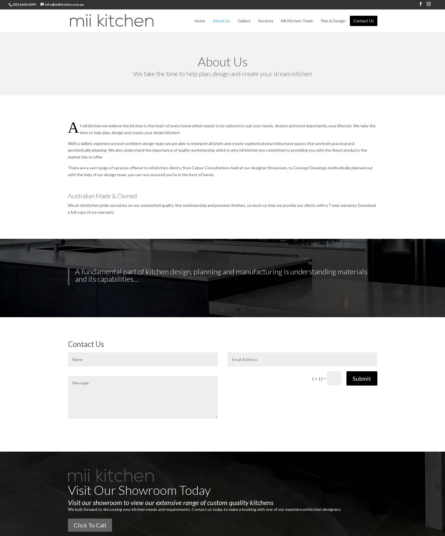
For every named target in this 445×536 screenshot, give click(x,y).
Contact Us (363, 20)
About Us (221, 20)
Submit (362, 378)
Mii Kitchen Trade (297, 20)
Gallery (244, 20)
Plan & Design (333, 20)
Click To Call (90, 525)
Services (265, 20)
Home (200, 20)
